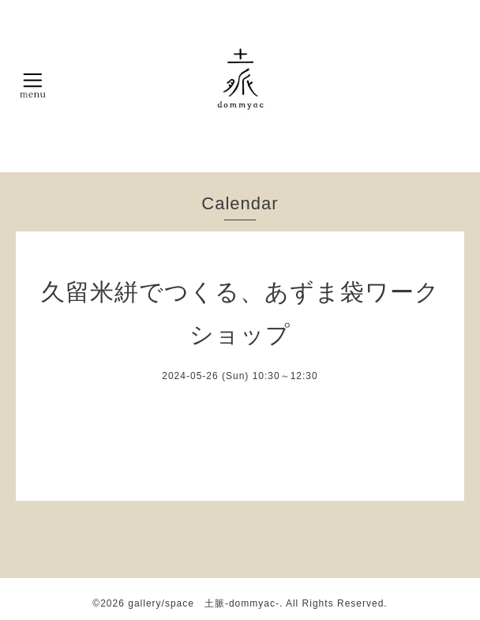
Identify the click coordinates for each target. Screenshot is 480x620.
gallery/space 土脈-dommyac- (203, 603)
